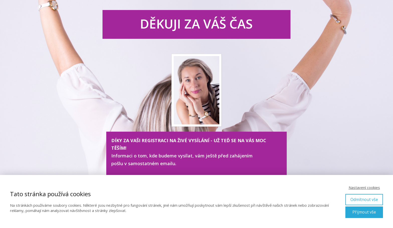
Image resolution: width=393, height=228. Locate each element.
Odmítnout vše (364, 199)
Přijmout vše (364, 212)
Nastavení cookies (364, 187)
